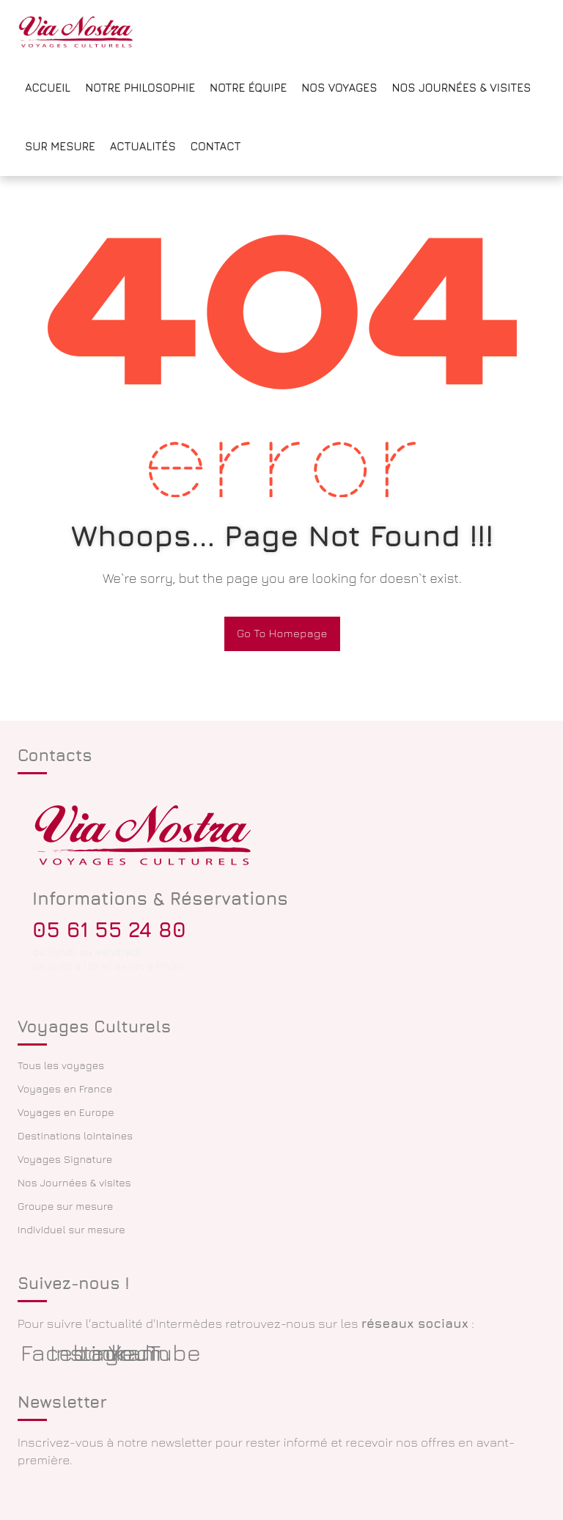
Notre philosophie (140, 87)
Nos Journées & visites (74, 1182)
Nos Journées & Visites (461, 87)
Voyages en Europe (66, 1112)
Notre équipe (248, 87)
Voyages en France (65, 1088)
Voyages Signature (65, 1159)
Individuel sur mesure (71, 1229)
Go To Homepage (282, 633)
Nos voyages (339, 87)
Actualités (143, 146)
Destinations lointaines (75, 1135)
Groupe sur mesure (66, 1206)
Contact (216, 146)
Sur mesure (60, 146)
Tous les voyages (61, 1065)
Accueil (47, 87)
